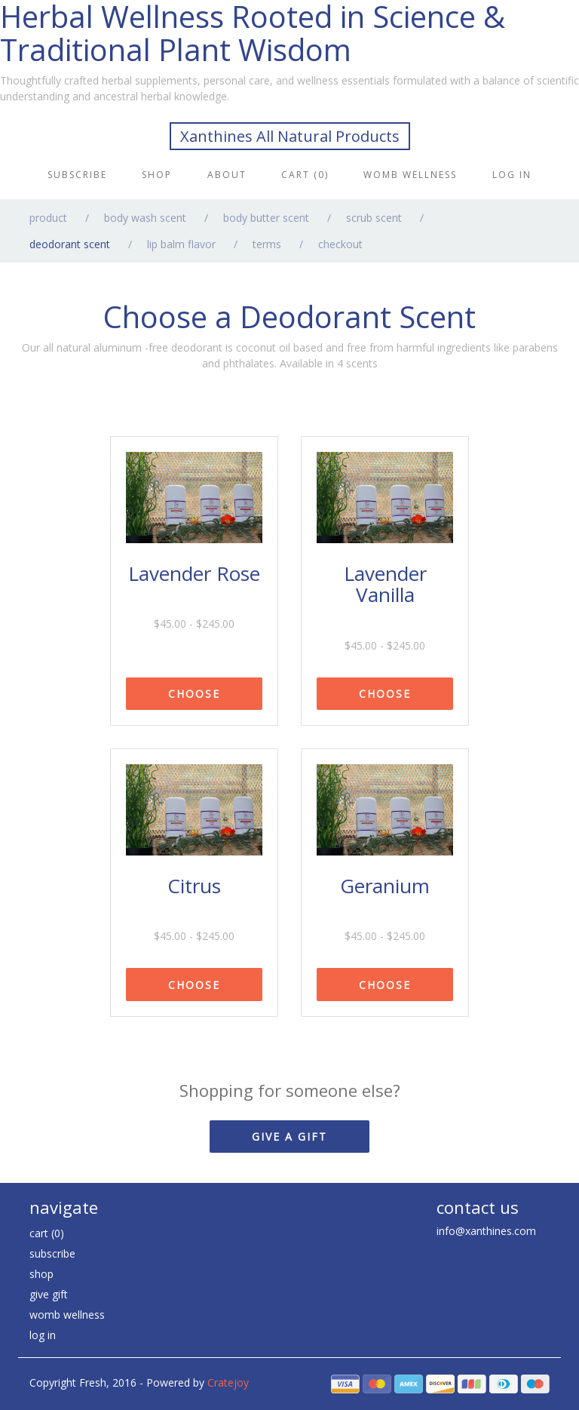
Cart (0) (305, 174)
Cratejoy (228, 1382)
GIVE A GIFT (289, 1136)
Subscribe (77, 174)
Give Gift (48, 1294)
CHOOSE (194, 694)
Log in (512, 174)
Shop (157, 174)
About (227, 174)
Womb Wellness (410, 174)
